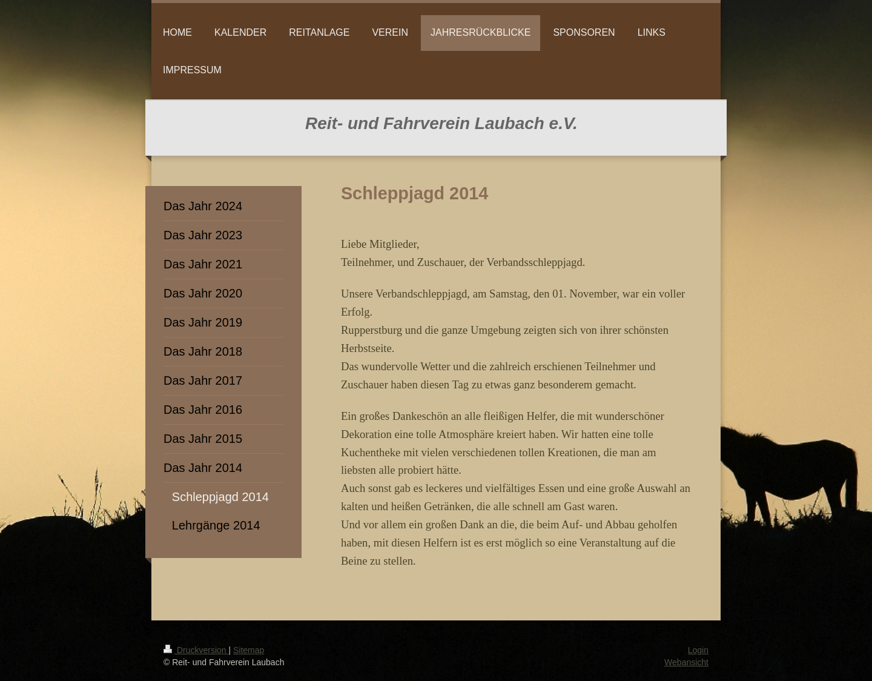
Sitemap (248, 650)
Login (698, 650)
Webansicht (686, 662)
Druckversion (196, 650)
